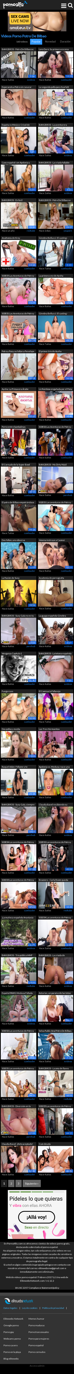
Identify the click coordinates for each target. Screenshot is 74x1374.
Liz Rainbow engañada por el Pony (55, 389)
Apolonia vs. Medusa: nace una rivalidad (54, 767)
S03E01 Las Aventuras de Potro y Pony (18, 314)
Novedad (50, 41)
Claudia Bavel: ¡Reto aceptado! (17, 1144)
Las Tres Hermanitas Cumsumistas (49, 729)
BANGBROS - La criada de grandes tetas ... (52, 955)
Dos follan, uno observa (13, 540)
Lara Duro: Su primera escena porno (54, 49)
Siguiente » (31, 1183)
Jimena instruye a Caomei (52, 540)
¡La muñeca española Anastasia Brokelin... (17, 918)
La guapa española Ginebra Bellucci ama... (52, 616)
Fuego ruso (7, 691)
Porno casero (11, 1345)
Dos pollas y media (11, 729)
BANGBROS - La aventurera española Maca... (53, 125)
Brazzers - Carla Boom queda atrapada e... (53, 880)
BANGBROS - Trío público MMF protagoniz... (17, 955)
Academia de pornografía (51, 578)
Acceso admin (37, 1365)
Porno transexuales (39, 1332)
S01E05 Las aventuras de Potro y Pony (55, 1106)
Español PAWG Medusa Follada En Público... (17, 993)
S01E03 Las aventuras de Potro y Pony (18, 880)
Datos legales (10, 1307)
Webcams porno (12, 1338)
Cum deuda (45, 1144)
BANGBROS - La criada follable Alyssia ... (54, 163)
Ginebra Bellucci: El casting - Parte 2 (53, 314)
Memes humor (36, 1318)
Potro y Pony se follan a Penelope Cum (18, 351)
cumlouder (66, 79)
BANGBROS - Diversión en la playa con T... (16, 1106)
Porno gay (9, 1332)
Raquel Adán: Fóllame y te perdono (15, 767)
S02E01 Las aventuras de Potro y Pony (55, 502)
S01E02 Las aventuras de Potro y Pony (18, 1031)
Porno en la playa (12, 1352)
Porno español (36, 1345)
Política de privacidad (53, 1307)
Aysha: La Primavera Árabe (15, 389)
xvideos (31, 79)
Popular (36, 41)
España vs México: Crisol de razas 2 (16, 125)
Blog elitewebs (11, 1358)
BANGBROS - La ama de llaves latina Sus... (54, 1068)
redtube (31, 230)
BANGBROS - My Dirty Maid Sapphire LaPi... (53, 465)
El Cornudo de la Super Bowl (16, 464)
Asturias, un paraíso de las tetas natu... (55, 993)
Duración (65, 41)
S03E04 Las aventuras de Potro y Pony (18, 842)
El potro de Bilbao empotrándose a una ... (18, 502)
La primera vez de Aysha (51, 275)
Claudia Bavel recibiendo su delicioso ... (53, 805)
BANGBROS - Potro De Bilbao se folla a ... (18, 49)
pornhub (67, 495)
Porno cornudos (37, 1352)
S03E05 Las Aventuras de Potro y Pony (18, 276)
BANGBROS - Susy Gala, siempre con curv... (18, 805)
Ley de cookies (29, 1307)
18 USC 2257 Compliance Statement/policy (37, 1287)
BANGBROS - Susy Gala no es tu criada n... (18, 616)
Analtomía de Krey (11, 238)
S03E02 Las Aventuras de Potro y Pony (55, 427)
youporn (68, 230)
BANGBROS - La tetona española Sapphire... (55, 653)
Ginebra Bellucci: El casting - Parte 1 (53, 238)
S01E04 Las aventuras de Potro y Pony (55, 918)
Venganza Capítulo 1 (12, 653)
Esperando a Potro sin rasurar (17, 87)
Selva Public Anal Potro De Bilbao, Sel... (55, 1031)
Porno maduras (37, 1325)
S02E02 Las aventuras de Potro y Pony (55, 842)
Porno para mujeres (39, 1338)
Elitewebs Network (13, 1318)
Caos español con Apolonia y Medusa (16, 163)
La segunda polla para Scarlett (54, 87)
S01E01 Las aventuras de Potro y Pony (18, 1068)
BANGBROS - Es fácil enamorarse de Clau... (13, 200)
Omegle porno (11, 1325)
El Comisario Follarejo (49, 691)
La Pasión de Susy (11, 578)
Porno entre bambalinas (14, 427)
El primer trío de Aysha (50, 351)
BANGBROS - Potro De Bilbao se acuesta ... (55, 200)
